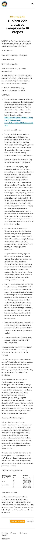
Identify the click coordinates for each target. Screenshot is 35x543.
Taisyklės (4, 533)
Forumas (14, 533)
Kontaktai (4, 535)
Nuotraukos (24, 533)
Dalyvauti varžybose (17, 521)
